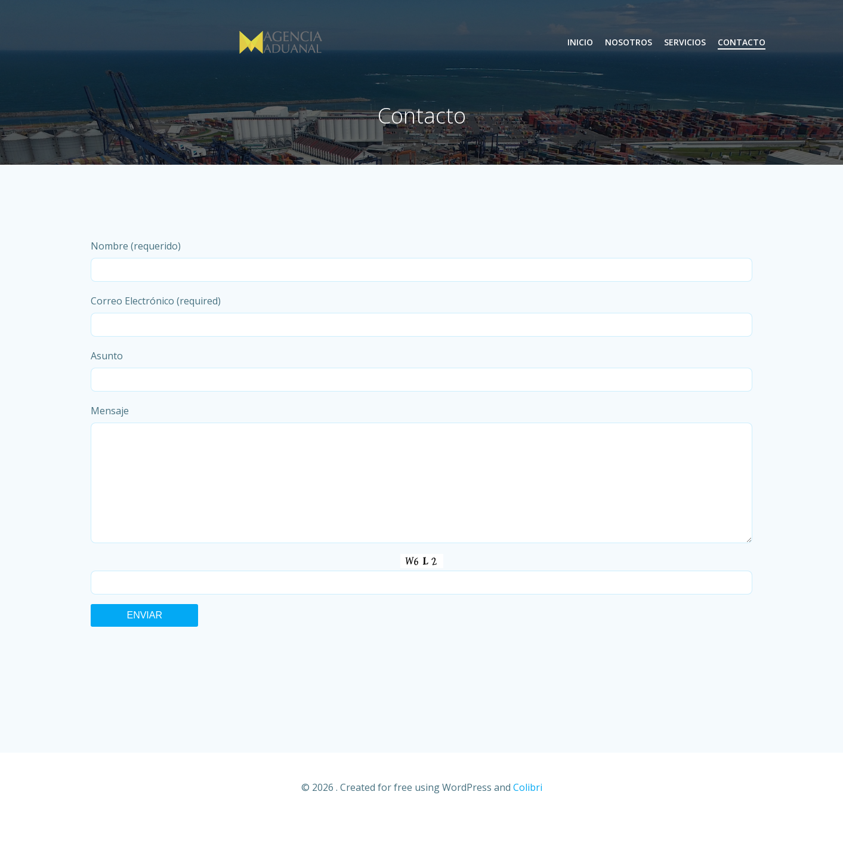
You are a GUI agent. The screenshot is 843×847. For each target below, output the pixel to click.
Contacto (741, 42)
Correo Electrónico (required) (421, 315)
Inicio (580, 42)
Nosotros (628, 42)
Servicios (685, 42)
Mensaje (421, 485)
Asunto (421, 370)
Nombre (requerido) (421, 260)
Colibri (527, 811)
